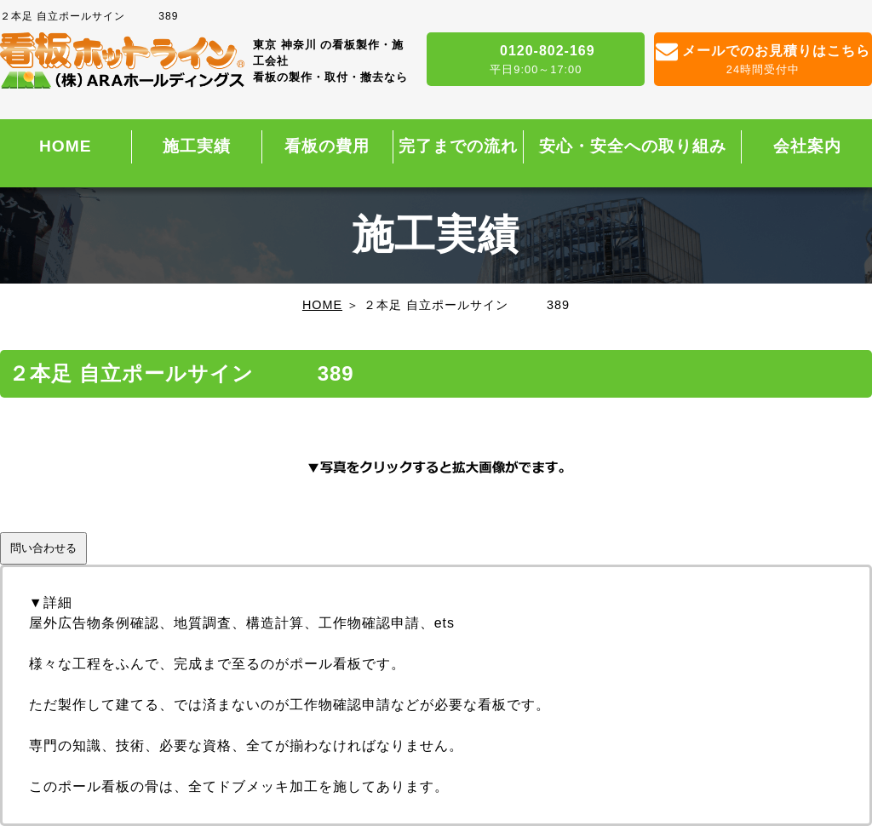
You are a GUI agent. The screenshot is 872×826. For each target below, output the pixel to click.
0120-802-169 (536, 60)
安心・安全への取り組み (632, 146)
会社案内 (807, 146)
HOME (65, 146)
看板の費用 (327, 146)
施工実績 (197, 146)
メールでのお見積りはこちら (763, 60)
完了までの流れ (458, 146)
